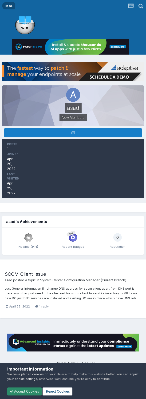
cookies (38, 374)
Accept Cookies (24, 391)
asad (8, 280)
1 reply (42, 306)
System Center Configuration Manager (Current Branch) (83, 280)
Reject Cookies (57, 391)
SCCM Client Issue (25, 274)
